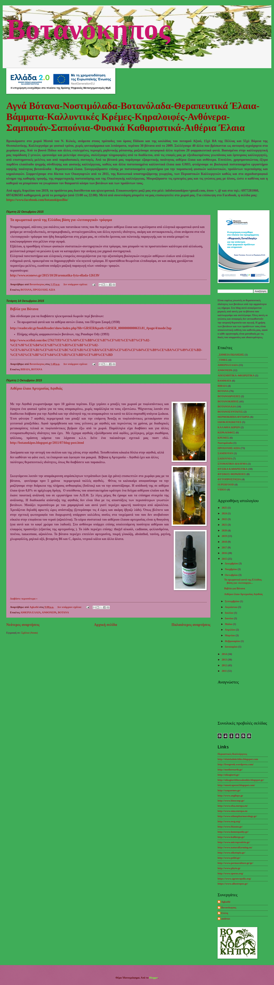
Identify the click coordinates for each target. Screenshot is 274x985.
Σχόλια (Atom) (29, 632)
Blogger (153, 977)
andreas (225, 918)
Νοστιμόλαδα (225, 442)
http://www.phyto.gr (229, 868)
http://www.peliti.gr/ (229, 857)
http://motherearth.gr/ (230, 769)
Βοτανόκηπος (88, 27)
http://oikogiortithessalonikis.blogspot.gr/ (241, 780)
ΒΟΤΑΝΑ (26, 289)
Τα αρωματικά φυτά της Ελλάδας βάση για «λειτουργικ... (243, 581)
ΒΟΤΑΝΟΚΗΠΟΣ (228, 401)
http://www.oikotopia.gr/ (231, 852)
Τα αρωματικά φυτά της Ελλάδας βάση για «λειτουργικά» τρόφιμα (61, 220)
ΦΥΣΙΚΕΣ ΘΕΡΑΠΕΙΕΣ (232, 474)
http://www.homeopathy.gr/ (233, 831)
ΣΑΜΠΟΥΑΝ (225, 453)
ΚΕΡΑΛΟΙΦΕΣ (226, 432)
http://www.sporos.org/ (230, 873)
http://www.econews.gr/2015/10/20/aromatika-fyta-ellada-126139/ (55, 275)
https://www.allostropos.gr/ (233, 883)
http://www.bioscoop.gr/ (231, 800)
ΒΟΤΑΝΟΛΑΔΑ (227, 406)
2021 (225, 524)
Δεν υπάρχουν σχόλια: (75, 284)
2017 (225, 547)
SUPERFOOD (226, 484)
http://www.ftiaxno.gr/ (230, 826)
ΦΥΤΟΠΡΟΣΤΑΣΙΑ (229, 479)
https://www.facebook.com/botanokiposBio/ (37, 200)
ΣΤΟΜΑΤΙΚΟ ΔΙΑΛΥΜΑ (232, 463)
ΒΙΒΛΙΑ (25, 369)
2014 (225, 654)
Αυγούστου (231, 607)
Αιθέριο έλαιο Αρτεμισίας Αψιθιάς (36, 388)
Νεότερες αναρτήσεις (22, 625)
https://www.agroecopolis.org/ (234, 878)
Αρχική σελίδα (105, 625)
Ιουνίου (229, 618)
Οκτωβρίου (231, 574)
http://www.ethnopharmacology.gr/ (237, 816)
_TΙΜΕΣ (223, 359)
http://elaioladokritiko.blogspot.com (238, 759)
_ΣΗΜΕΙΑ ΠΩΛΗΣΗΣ (231, 354)
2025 (225, 507)
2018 (225, 541)
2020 (225, 530)
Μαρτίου (230, 635)
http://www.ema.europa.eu (232, 811)
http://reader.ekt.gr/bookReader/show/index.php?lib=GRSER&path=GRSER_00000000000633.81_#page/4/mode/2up (91, 328)
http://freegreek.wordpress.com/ (236, 764)
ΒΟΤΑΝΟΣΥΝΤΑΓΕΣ (230, 411)
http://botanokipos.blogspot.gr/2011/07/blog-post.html (47, 443)
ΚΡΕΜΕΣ (223, 437)
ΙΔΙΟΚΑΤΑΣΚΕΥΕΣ (229, 422)
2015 (225, 558)
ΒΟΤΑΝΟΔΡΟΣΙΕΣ (229, 396)
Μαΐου (229, 624)
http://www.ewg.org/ (229, 821)
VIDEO (222, 489)
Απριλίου (230, 629)
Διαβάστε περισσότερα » (23, 598)
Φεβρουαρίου (233, 641)
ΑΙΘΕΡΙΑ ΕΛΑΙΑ (30, 612)
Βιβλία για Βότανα (24, 309)
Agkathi (225, 901)
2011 (224, 670)
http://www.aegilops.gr (230, 795)
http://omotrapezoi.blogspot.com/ (236, 785)
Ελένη (224, 913)
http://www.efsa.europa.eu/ (233, 805)
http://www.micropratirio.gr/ (234, 842)
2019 (225, 536)
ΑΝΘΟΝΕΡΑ (49, 612)
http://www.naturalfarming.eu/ (235, 847)
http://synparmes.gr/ (229, 790)
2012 (225, 665)
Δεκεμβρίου (232, 563)
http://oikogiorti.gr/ (228, 774)
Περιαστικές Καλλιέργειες (232, 754)
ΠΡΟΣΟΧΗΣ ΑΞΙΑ (44, 289)
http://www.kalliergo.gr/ (231, 837)
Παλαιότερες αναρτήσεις (191, 625)
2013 (225, 659)
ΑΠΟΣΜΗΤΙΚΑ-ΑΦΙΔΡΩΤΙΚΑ (236, 375)
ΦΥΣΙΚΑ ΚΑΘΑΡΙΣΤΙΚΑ (232, 468)
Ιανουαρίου (231, 646)
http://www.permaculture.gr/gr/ (235, 863)
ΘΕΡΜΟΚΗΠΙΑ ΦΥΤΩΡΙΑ (234, 416)
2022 (225, 519)
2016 (225, 553)
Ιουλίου (229, 612)
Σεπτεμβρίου (232, 601)
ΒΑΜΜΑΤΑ (224, 380)
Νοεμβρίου (231, 569)
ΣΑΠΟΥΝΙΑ (225, 458)
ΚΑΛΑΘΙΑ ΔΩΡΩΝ (229, 427)
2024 (225, 513)
